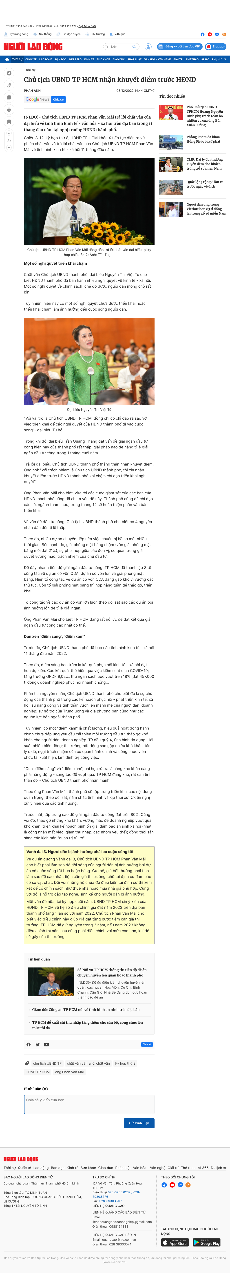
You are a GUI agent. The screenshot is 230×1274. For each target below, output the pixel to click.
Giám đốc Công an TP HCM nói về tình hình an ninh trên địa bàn (86, 1010)
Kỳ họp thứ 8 (125, 1063)
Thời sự (17, 59)
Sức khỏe (103, 59)
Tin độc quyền (68, 34)
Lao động (46, 59)
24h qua (117, 34)
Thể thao (192, 59)
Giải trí (178, 59)
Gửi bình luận (139, 1123)
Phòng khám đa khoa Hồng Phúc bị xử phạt (203, 139)
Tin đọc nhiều (172, 96)
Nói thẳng (42, 34)
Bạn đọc (61, 59)
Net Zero (75, 59)
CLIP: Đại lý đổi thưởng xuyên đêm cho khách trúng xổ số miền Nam (205, 163)
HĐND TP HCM (38, 1072)
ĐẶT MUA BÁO (87, 26)
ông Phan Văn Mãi (69, 1072)
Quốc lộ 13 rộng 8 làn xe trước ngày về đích (205, 184)
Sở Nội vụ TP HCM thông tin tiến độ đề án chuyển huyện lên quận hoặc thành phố (112, 973)
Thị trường (95, 34)
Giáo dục (119, 59)
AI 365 (205, 59)
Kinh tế (89, 59)
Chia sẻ (58, 99)
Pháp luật (135, 59)
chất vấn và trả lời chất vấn (88, 1063)
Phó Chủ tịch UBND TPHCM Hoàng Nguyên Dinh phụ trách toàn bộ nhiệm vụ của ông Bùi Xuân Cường (205, 116)
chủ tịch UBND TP (47, 1063)
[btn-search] (134, 46)
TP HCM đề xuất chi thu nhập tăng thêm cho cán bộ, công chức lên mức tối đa (87, 1025)
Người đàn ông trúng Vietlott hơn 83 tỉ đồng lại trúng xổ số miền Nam (206, 208)
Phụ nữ (217, 59)
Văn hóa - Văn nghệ (157, 59)
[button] (9, 133)
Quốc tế (31, 59)
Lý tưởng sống (16, 34)
